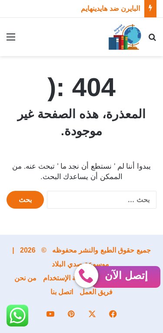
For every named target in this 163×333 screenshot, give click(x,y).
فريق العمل (96, 292)
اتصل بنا (61, 292)
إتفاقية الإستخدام (67, 278)
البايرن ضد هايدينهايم (110, 8)
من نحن (25, 278)
